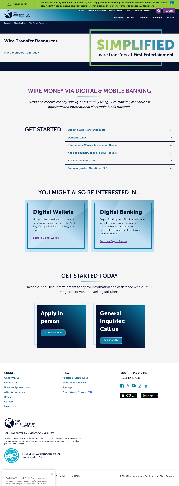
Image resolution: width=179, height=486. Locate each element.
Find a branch (53, 332)
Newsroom (10, 406)
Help (129, 11)
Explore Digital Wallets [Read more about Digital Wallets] (46, 237)
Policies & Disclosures (75, 378)
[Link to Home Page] (21, 15)
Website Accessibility (74, 382)
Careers (8, 401)
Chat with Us (11, 378)
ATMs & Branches (116, 11)
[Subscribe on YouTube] (134, 386)
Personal (118, 17)
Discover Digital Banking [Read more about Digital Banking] (114, 241)
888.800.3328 (111, 340)
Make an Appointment (144, 11)
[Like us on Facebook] (122, 386)
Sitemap (67, 387)
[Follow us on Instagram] (139, 386)
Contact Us (10, 382)
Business (131, 17)
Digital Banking (20, 23)
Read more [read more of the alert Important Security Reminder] (148, 6)
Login (169, 10)
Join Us (170, 17)
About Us (144, 17)
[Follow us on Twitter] (128, 386)
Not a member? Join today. (22, 52)
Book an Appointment (17, 387)
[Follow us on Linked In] (145, 386)
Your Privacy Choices (77, 392)
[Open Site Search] (158, 11)
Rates (81, 11)
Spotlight (157, 17)
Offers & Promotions (96, 11)
